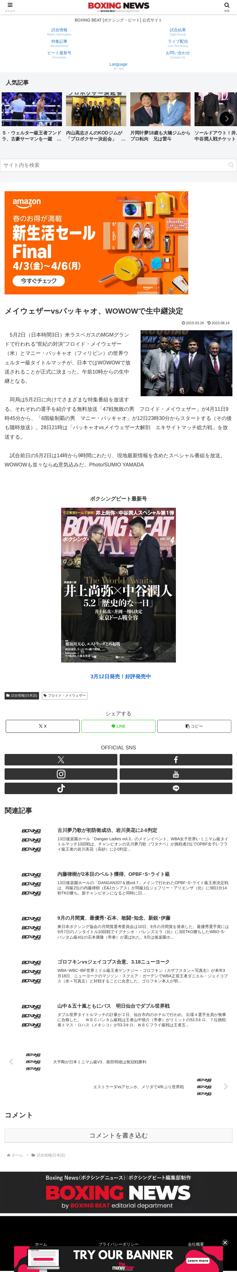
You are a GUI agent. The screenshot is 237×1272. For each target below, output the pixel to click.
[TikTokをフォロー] (61, 788)
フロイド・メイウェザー (65, 695)
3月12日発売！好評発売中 (120, 676)
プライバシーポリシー (118, 1245)
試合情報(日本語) (21, 695)
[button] (226, 119)
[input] (118, 165)
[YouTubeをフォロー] (176, 774)
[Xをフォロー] (61, 759)
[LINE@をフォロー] (176, 788)
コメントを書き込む (118, 1136)
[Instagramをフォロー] (61, 774)
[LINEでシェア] (118, 726)
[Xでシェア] (43, 726)
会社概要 (196, 1245)
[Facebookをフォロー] (176, 759)
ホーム (41, 1245)
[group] (31, 119)
